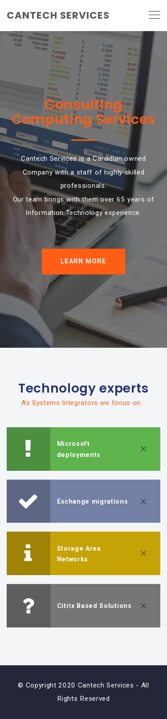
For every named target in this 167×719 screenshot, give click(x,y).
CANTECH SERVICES (58, 15)
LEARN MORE (83, 261)
